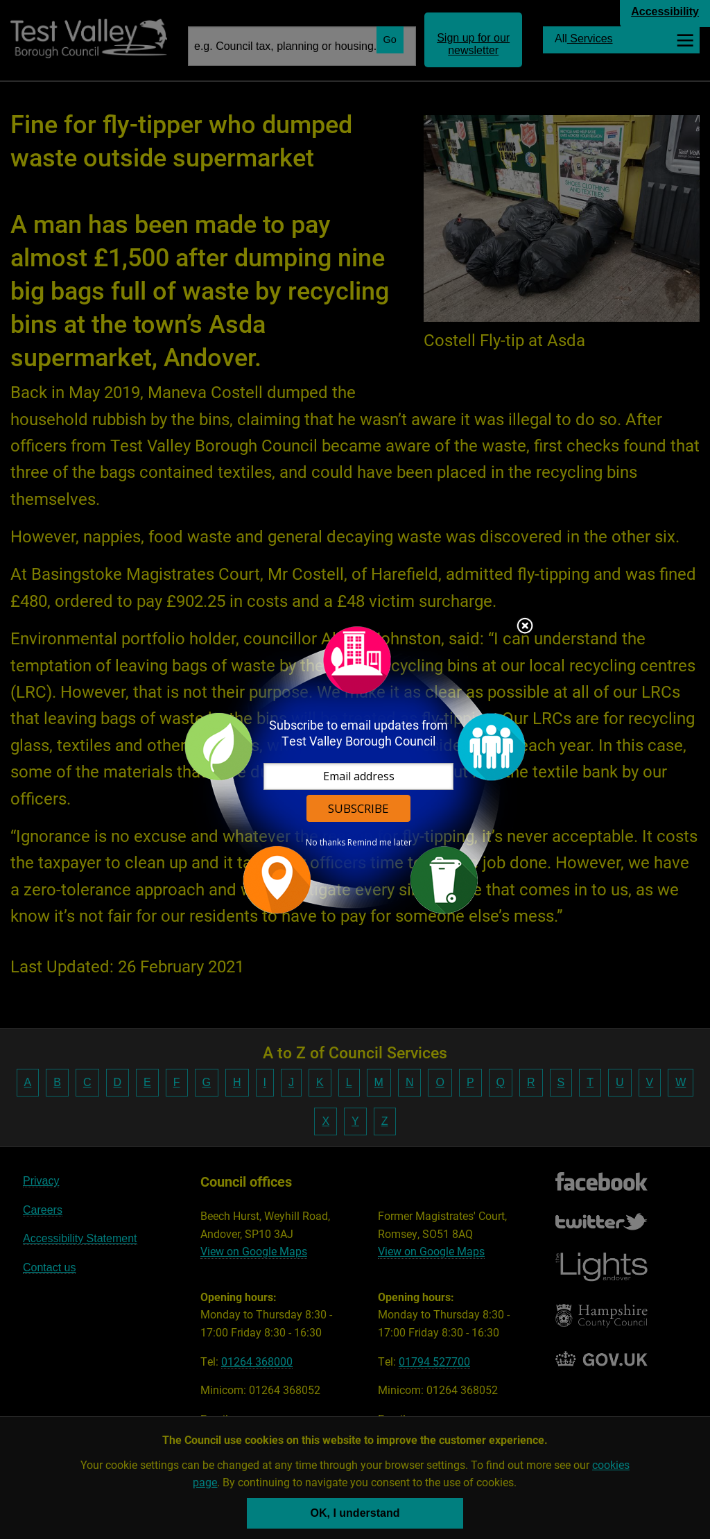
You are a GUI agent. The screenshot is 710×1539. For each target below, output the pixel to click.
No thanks (325, 842)
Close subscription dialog (524, 627)
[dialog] (355, 769)
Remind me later (379, 842)
